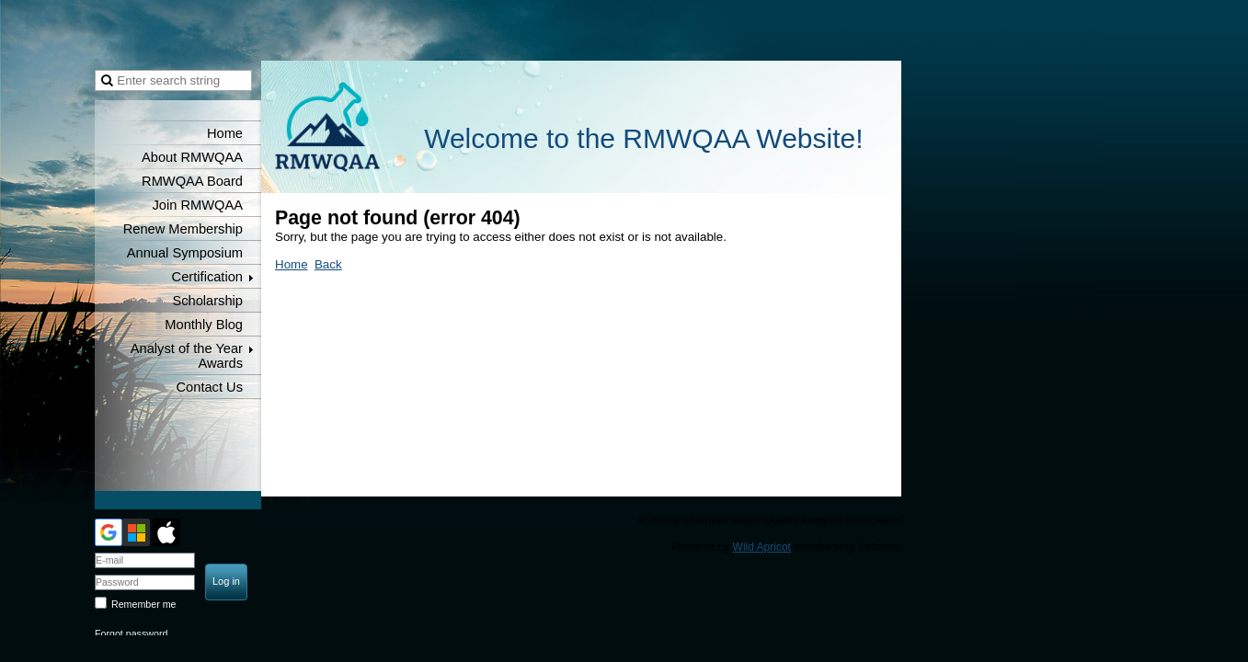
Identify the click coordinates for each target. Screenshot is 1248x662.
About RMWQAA (192, 157)
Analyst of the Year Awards (187, 356)
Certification (207, 276)
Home (225, 133)
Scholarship (207, 300)
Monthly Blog (204, 324)
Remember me (143, 604)
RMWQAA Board (192, 181)
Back (328, 264)
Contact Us (210, 387)
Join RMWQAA (197, 205)
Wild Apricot (762, 547)
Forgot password (131, 633)
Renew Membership (183, 229)
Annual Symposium (185, 252)
